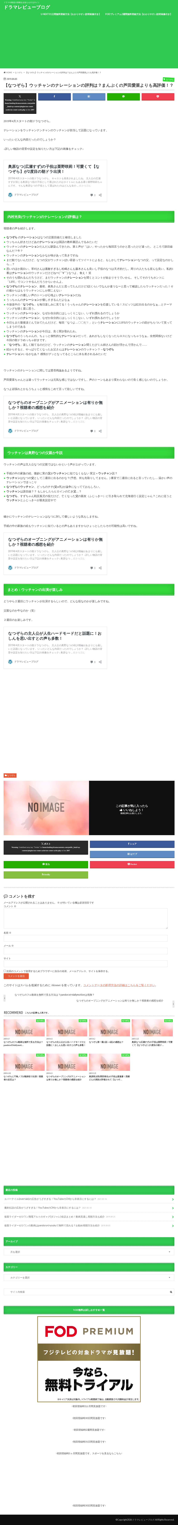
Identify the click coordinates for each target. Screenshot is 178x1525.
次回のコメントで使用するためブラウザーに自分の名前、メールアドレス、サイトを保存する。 (58, 971)
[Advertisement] (89, 44)
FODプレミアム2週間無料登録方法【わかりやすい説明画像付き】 (138, 14)
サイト (7, 958)
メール (9, 945)
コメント (10, 906)
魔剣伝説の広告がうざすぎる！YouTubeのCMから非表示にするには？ (48, 1207)
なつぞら (11, 775)
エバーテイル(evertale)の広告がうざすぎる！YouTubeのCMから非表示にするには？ (55, 1199)
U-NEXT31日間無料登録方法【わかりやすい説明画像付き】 (71, 14)
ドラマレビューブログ (27, 7)
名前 (7, 933)
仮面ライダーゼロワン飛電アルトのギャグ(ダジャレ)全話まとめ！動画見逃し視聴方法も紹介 (60, 1216)
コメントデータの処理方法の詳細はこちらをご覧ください (119, 985)
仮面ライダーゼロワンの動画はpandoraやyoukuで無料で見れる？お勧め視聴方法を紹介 (57, 1225)
